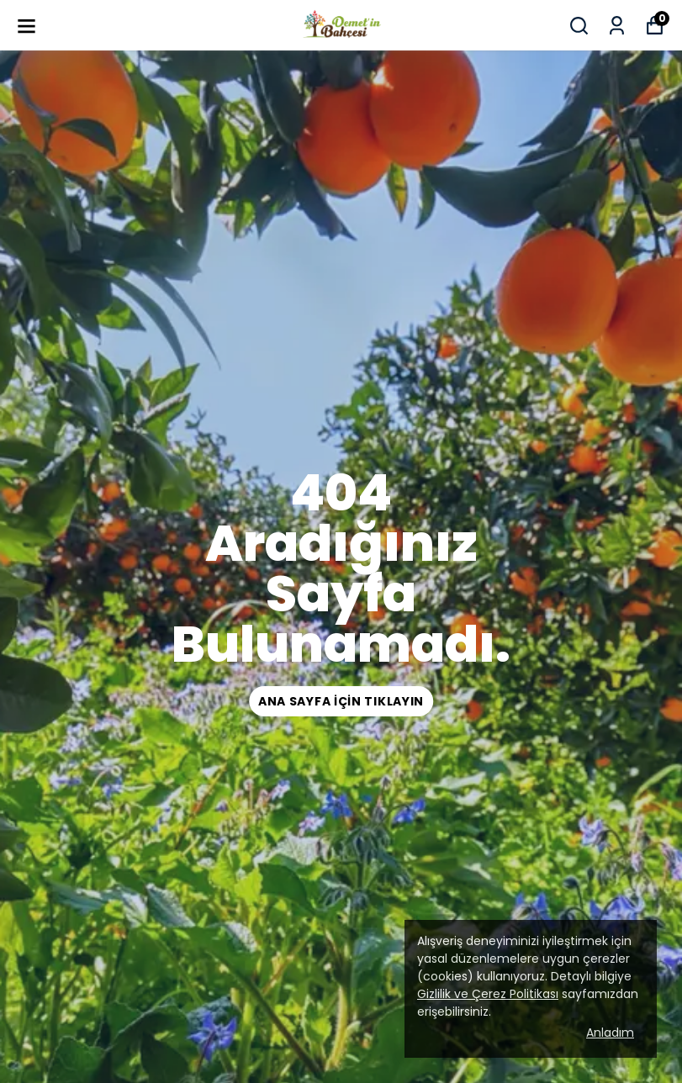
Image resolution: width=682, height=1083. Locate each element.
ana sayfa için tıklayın (341, 701)
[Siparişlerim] (616, 25)
